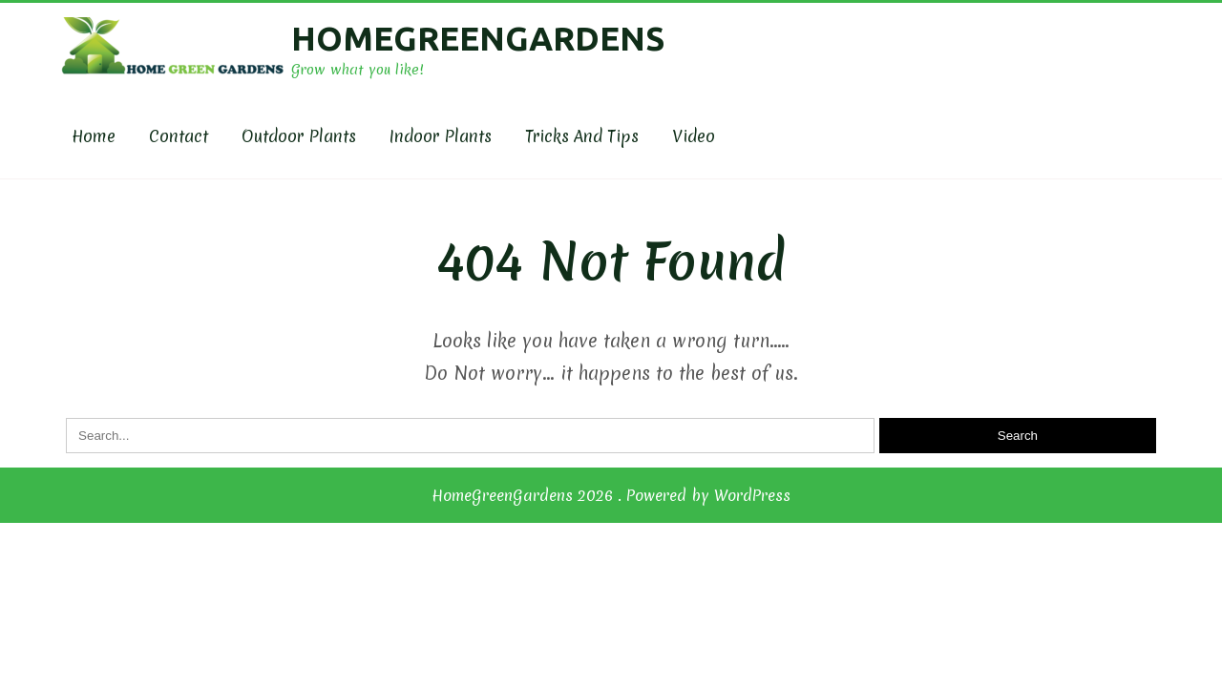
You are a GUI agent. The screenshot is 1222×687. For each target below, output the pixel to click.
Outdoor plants (299, 136)
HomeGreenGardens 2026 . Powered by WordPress (611, 495)
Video (693, 136)
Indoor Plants (441, 136)
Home (94, 136)
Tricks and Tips (582, 136)
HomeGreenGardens (477, 38)
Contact (178, 136)
